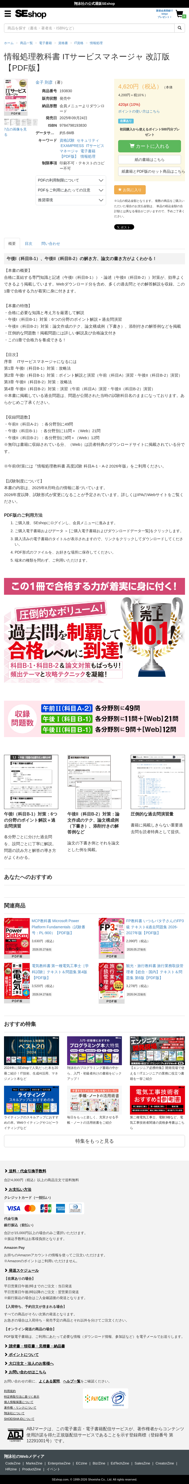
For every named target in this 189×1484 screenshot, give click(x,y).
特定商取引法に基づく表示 (21, 1396)
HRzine (11, 1469)
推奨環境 (45, 200)
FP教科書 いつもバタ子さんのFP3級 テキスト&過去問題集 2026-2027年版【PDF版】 (155, 927)
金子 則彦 (44, 82)
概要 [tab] (12, 243)
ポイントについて (21, 1354)
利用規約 (10, 1391)
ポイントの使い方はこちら (139, 111)
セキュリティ (88, 140)
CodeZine (12, 1463)
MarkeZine (34, 1463)
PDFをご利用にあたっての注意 (64, 190)
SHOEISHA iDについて (19, 1418)
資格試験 (67, 140)
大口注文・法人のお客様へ (29, 1363)
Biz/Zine (99, 1463)
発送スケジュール (21, 1270)
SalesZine (142, 1463)
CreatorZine (165, 1463)
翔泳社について (14, 1413)
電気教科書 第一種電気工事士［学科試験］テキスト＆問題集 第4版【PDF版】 (60, 972)
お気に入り (130, 190)
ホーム (9, 43)
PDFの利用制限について (58, 180)
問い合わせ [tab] (50, 243)
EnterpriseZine (59, 1463)
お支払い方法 (17, 1189)
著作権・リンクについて (20, 1407)
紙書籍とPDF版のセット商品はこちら (151, 171)
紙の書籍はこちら (150, 159)
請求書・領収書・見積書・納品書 (34, 1346)
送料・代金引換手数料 (25, 1171)
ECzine (81, 1463)
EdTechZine (120, 1463)
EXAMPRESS (72, 146)
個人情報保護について (18, 1402)
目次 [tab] (28, 243)
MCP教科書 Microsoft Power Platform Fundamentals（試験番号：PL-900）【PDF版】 (59, 927)
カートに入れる (149, 146)
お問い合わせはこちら (25, 1372)
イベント (53, 1469)
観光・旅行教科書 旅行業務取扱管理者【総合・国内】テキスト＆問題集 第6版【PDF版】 (154, 972)
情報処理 (87, 156)
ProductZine (31, 1469)
